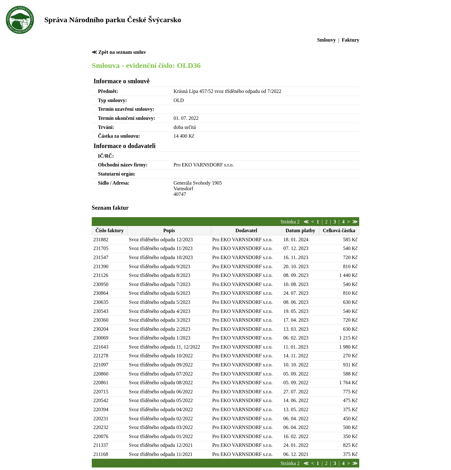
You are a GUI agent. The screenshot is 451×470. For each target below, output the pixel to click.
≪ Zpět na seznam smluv (119, 52)
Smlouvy (326, 40)
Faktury (350, 40)
